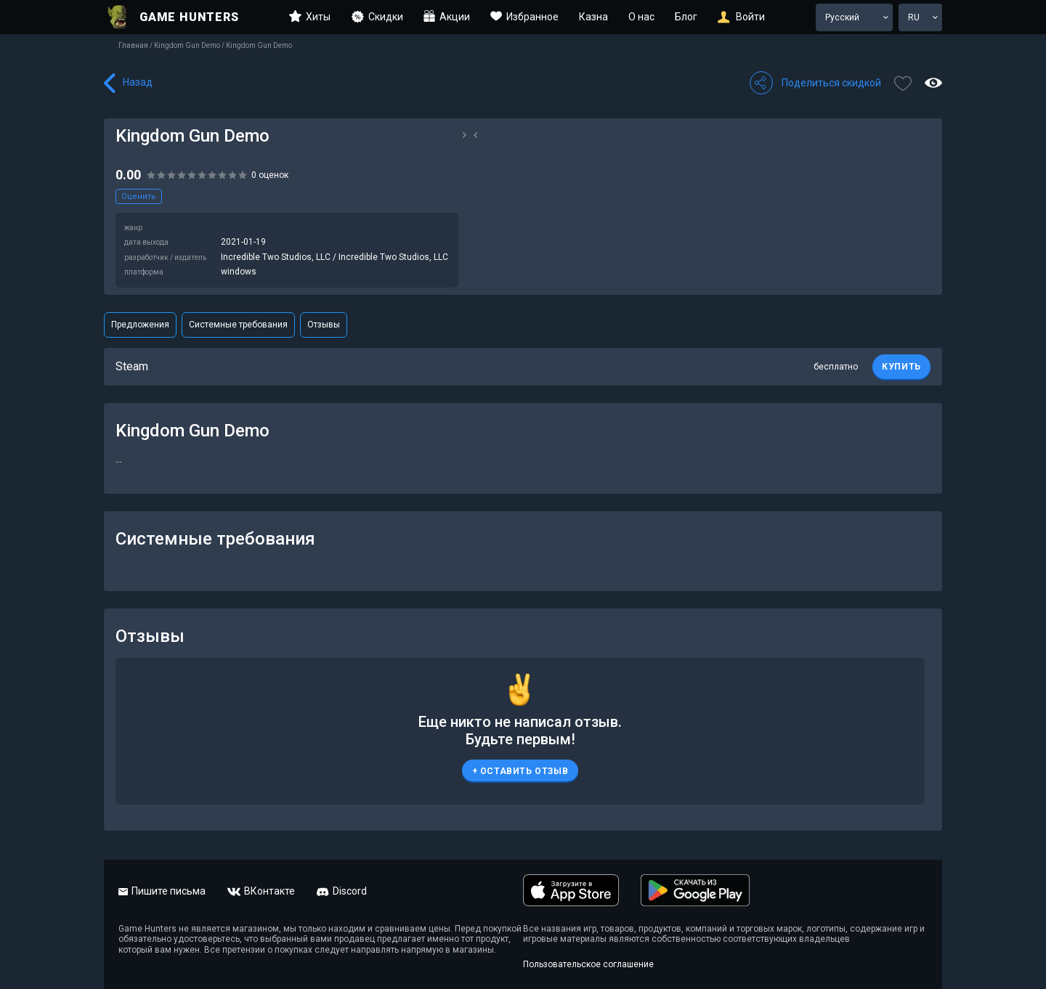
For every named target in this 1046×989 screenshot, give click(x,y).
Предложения (140, 325)
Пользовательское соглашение (588, 964)
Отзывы (323, 325)
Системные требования (238, 325)
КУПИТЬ (901, 367)
